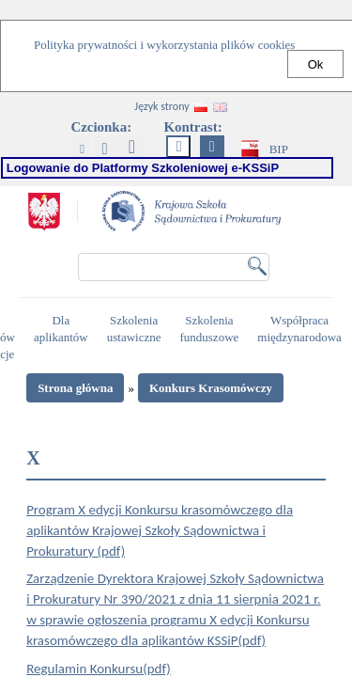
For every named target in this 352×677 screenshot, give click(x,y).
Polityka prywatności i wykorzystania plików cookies (164, 45)
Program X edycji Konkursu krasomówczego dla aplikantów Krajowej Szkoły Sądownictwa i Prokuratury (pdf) (159, 530)
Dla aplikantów (63, 329)
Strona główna (75, 388)
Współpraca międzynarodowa (301, 329)
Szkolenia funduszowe (211, 329)
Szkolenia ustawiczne (136, 329)
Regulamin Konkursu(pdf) (98, 668)
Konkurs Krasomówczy (210, 388)
